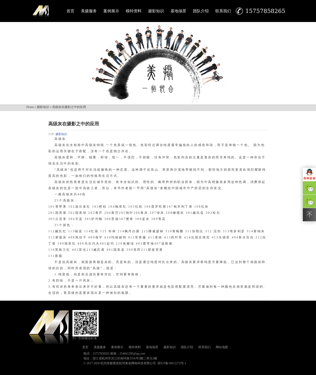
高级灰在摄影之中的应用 (73, 123)
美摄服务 (89, 11)
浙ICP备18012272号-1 (171, 363)
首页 (70, 11)
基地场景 (178, 11)
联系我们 (223, 11)
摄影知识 (156, 11)
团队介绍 (201, 11)
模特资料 (134, 11)
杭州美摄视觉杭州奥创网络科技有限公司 (128, 363)
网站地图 (222, 347)
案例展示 (111, 11)
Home (30, 107)
